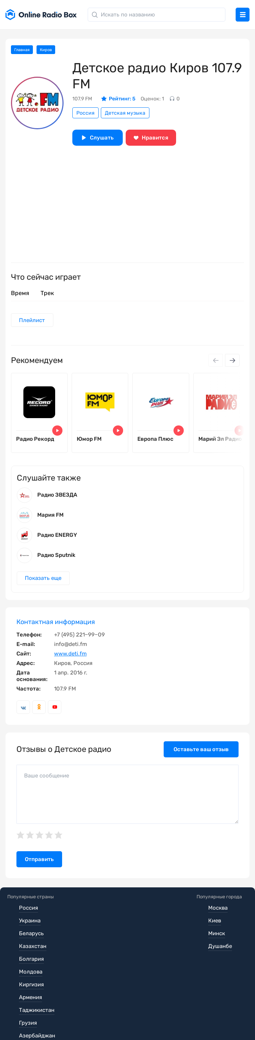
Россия (85, 113)
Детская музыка (125, 113)
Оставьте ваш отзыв (201, 760)
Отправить (39, 870)
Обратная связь (36, 1021)
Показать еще (44, 588)
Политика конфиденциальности (148, 1011)
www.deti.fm (70, 664)
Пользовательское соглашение (48, 1011)
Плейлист (33, 320)
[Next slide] (232, 361)
